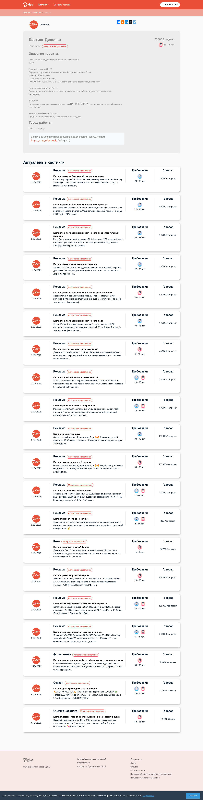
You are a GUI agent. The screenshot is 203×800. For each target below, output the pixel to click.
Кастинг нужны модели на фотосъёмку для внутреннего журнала (88, 660)
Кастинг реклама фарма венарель (71, 575)
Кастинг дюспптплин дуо (66, 434)
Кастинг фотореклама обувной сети (72, 490)
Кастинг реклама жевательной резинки (74, 405)
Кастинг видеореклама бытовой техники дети (77, 632)
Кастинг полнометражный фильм (71, 547)
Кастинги (43, 5)
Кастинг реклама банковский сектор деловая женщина (82, 292)
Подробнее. (148, 796)
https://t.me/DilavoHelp (44, 140)
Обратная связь (137, 770)
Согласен (193, 796)
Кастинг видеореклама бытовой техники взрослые (80, 603)
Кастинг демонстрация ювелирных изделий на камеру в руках (86, 717)
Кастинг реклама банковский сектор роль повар (78, 176)
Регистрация (171, 4)
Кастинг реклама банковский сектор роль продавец (80, 204)
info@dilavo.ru (83, 763)
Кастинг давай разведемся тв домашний (75, 688)
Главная (26, 13)
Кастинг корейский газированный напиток (75, 377)
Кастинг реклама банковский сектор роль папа (78, 321)
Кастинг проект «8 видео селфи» (70, 519)
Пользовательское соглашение (145, 778)
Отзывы (134, 767)
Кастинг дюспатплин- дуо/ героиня (72, 462)
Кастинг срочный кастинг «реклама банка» (76, 349)
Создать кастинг (62, 5)
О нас (133, 763)
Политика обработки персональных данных (150, 774)
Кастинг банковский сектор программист (75, 264)
